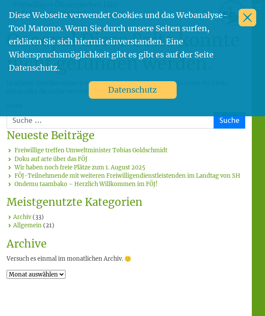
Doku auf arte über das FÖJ (51, 158)
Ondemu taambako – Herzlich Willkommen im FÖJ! (86, 183)
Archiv (22, 216)
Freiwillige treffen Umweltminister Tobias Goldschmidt (91, 150)
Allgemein (27, 225)
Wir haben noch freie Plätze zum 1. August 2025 (80, 167)
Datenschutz (132, 90)
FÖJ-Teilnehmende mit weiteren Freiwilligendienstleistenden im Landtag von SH (127, 175)
